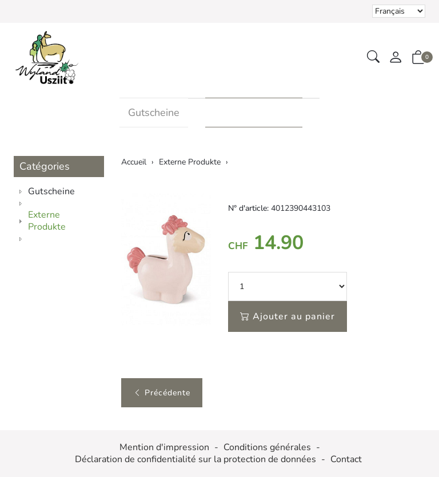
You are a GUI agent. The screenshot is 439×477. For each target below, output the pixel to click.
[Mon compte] (395, 58)
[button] (373, 57)
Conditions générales (267, 448)
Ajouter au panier (287, 316)
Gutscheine (153, 112)
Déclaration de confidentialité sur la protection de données (195, 460)
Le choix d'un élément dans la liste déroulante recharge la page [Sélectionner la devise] (398, 11)
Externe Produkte (254, 112)
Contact (346, 460)
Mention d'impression (164, 448)
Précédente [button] (161, 393)
